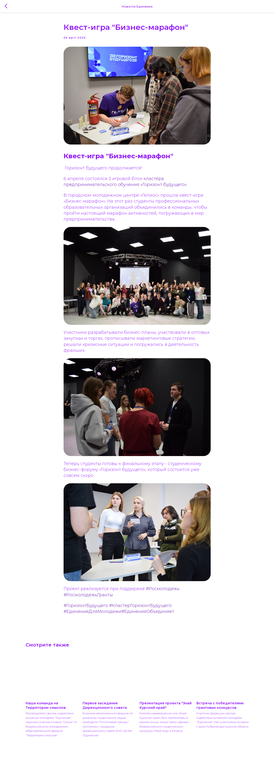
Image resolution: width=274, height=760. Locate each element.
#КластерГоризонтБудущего (140, 605)
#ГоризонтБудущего (86, 605)
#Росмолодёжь (163, 588)
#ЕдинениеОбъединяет (147, 611)
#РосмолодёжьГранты (88, 594)
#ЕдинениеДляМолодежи (92, 611)
